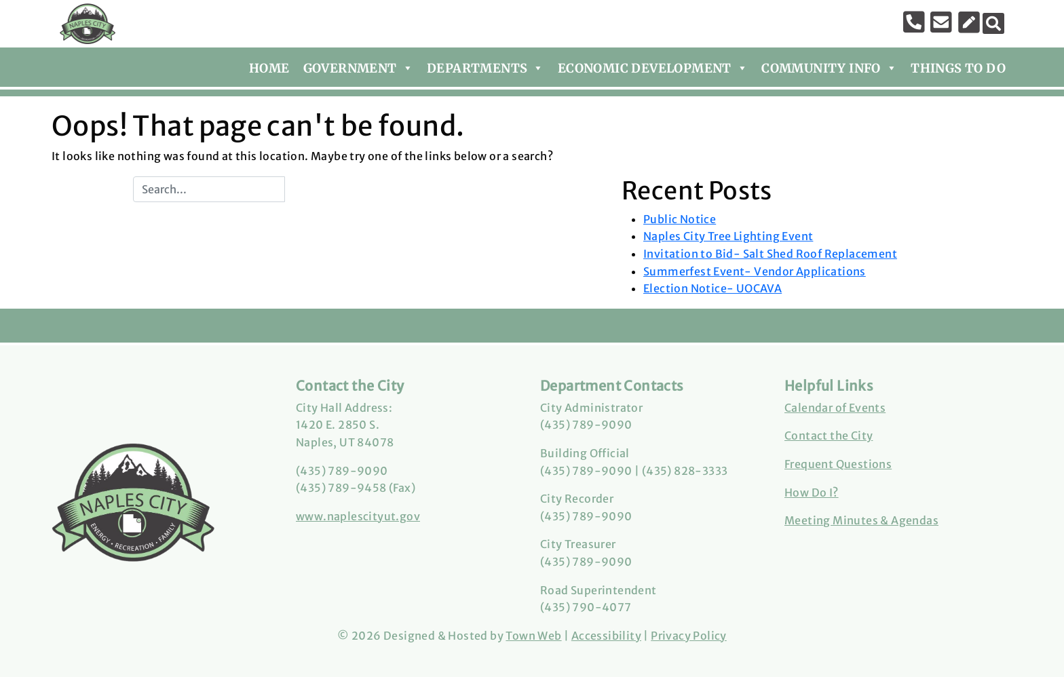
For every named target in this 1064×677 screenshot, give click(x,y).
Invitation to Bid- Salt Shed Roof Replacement (770, 253)
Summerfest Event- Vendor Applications (754, 271)
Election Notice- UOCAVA (712, 288)
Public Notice (679, 219)
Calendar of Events (835, 407)
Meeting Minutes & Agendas (861, 520)
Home (269, 68)
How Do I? (811, 492)
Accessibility (606, 635)
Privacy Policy (689, 635)
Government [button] (358, 66)
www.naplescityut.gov (358, 516)
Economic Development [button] (653, 66)
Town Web (533, 635)
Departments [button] (485, 66)
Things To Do (958, 68)
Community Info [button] (829, 66)
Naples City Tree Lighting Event (728, 236)
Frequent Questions (838, 464)
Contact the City (828, 435)
